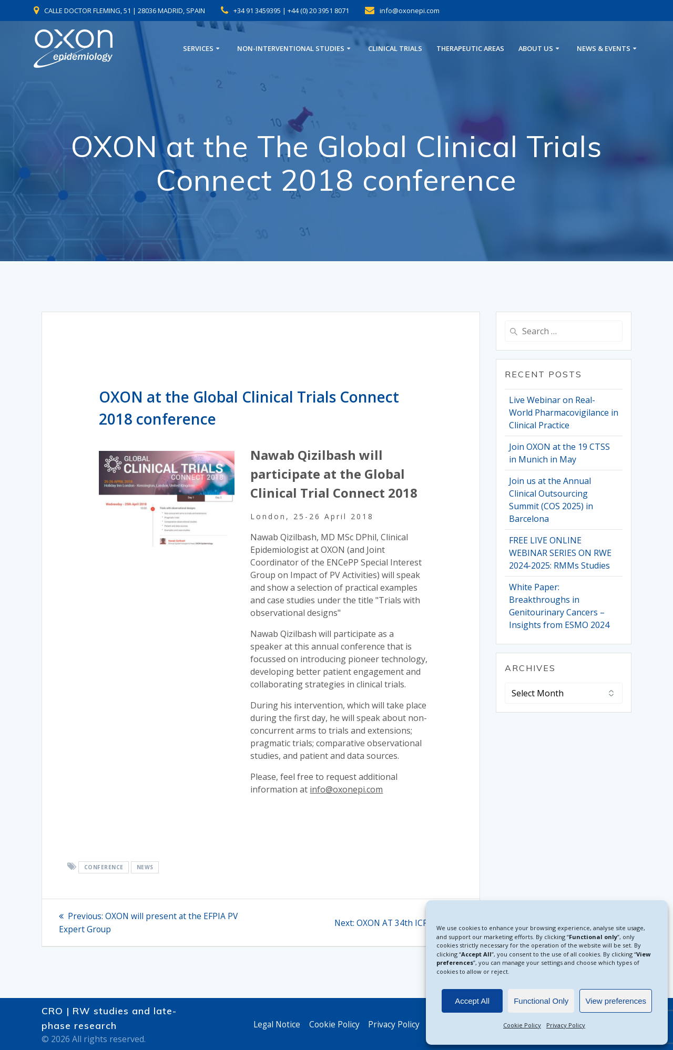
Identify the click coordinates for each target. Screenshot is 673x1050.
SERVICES (198, 48)
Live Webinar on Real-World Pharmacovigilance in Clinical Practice (563, 412)
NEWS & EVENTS (603, 48)
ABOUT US (535, 48)
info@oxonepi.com (346, 789)
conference (104, 867)
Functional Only (541, 1000)
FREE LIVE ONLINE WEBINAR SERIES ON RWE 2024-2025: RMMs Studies (560, 552)
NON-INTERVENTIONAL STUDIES (290, 48)
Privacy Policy (565, 1025)
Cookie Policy (522, 1025)
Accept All (472, 1000)
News (145, 867)
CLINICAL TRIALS (395, 48)
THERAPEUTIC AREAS (470, 48)
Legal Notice (275, 1024)
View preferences (615, 1000)
